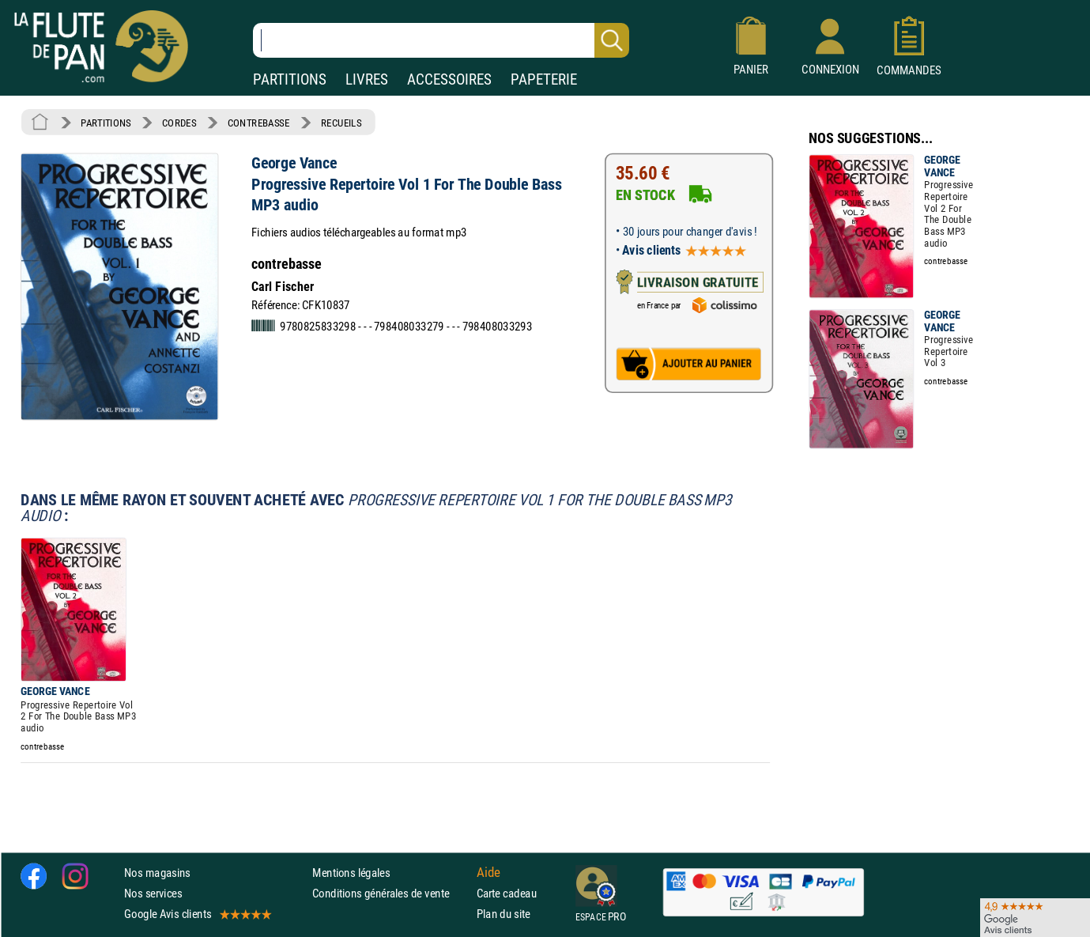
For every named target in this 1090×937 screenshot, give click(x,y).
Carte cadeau (507, 893)
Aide (488, 872)
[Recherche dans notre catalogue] (441, 40)
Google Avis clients (197, 913)
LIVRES (366, 79)
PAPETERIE (544, 79)
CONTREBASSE (259, 122)
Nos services (153, 893)
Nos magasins (157, 872)
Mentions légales (351, 872)
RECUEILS (341, 122)
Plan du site (503, 913)
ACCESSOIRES (449, 79)
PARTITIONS (289, 79)
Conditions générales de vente (391, 893)
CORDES (179, 122)
